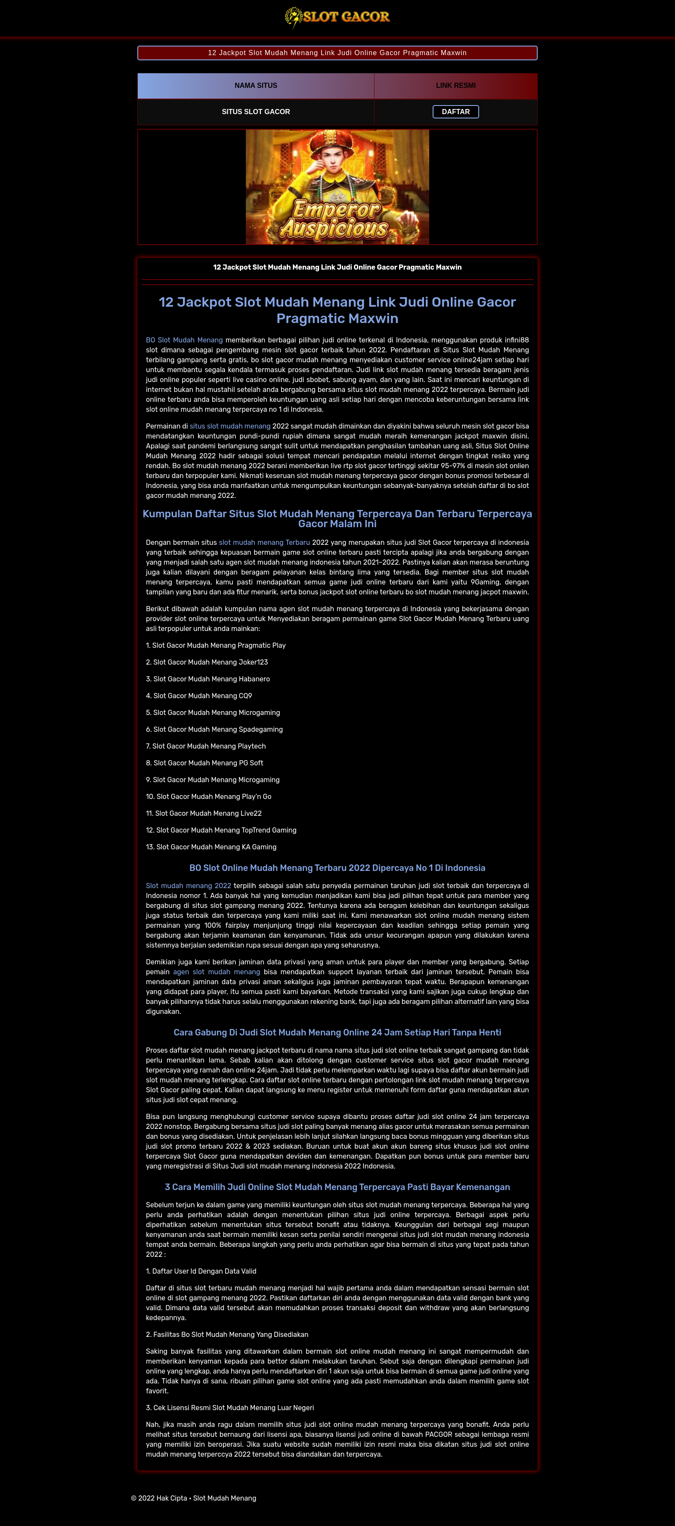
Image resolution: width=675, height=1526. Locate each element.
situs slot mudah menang (230, 426)
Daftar (456, 111)
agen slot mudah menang (216, 972)
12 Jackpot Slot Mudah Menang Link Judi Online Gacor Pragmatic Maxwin (337, 52)
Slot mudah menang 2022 (188, 886)
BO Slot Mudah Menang (184, 340)
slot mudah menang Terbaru (264, 542)
